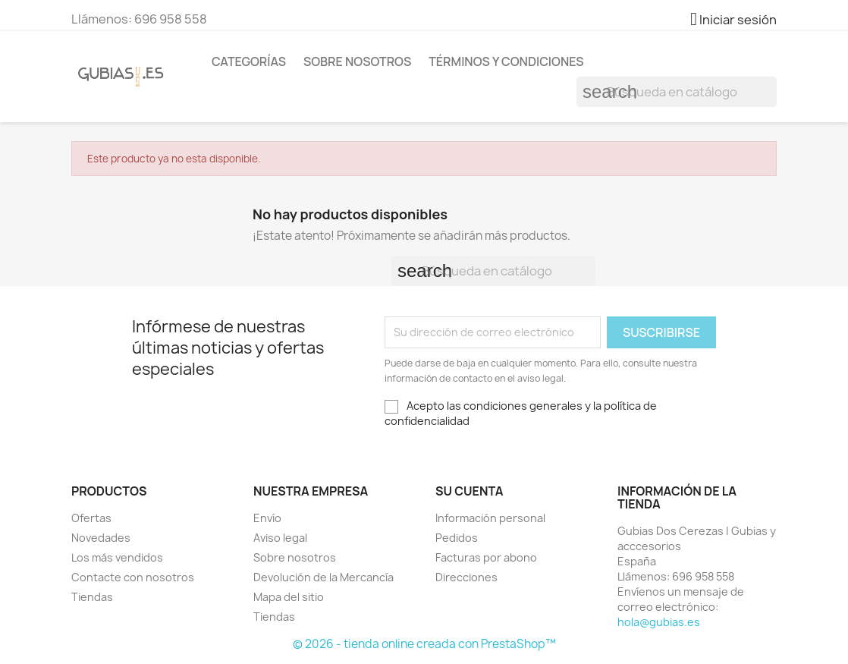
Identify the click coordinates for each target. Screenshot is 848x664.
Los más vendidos (117, 557)
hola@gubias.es (658, 622)
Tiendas (92, 597)
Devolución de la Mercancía (323, 577)
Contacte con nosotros (132, 577)
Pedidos (456, 537)
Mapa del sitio (288, 597)
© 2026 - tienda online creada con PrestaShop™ (424, 644)
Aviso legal (280, 537)
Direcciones (466, 577)
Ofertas (91, 518)
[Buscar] (676, 92)
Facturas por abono (486, 557)
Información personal (490, 518)
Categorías (249, 61)
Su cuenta (469, 491)
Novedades (100, 537)
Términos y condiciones (506, 61)
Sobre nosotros (357, 61)
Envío (267, 518)
